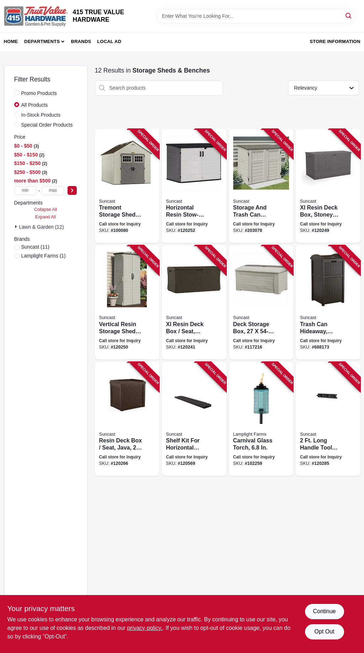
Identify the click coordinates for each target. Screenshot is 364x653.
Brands (81, 41)
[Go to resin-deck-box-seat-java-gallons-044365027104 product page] (127, 419)
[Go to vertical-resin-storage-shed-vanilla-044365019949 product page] (127, 302)
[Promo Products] (16, 92)
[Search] (349, 15)
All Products (34, 105)
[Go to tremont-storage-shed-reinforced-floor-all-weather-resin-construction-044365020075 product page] (127, 186)
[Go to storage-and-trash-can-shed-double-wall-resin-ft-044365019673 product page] (261, 186)
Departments (42, 41)
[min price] (25, 190)
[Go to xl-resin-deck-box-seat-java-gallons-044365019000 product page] (194, 302)
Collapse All (45, 209)
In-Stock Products (41, 115)
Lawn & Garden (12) (41, 227)
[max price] (53, 190)
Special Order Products (47, 125)
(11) (35, 247)
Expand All (45, 216)
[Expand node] (16, 226)
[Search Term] (255, 16)
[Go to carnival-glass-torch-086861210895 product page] (261, 419)
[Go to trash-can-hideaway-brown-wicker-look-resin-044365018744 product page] (328, 302)
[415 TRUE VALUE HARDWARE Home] (36, 16)
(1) (43, 256)
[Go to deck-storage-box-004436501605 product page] (261, 302)
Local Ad (109, 41)
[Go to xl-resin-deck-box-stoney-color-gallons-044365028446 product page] (328, 186)
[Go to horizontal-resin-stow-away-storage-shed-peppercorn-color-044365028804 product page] (194, 186)
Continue (324, 611)
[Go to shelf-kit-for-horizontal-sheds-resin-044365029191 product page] (194, 419)
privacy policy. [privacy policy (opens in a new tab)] (144, 628)
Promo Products (39, 93)
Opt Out (324, 631)
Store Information (335, 41)
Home (11, 41)
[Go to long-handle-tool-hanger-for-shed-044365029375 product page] (328, 419)
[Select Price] (72, 190)
